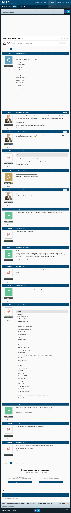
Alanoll (9, 170)
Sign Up (14, 6)
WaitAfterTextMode (20, 122)
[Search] (54, 6)
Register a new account (19, 482)
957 (8, 224)
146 (8, 128)
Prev (6, 49)
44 (9, 69)
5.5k (8, 186)
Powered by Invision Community (64, 510)
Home (37, 2)
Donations (66, 2)
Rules (59, 2)
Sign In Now (51, 482)
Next (16, 49)
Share (55, 43)
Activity (44, 2)
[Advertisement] (35, 25)
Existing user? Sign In (7, 6)
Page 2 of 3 (24, 49)
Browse (52, 2)
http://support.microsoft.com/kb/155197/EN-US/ (26, 174)
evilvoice (9, 209)
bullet (10, 42)
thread (63, 135)
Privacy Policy (3, 510)
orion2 (9, 53)
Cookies (14, 510)
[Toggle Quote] (17, 154)
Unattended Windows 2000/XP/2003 (24, 43)
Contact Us (9, 510)
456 (8, 166)
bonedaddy (9, 150)
